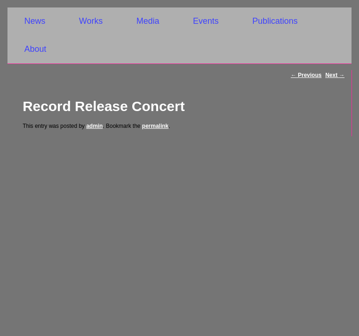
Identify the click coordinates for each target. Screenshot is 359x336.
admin (94, 126)
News (34, 21)
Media (147, 21)
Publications (275, 21)
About (35, 49)
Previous (306, 75)
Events (206, 21)
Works (91, 21)
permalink (155, 126)
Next (335, 75)
